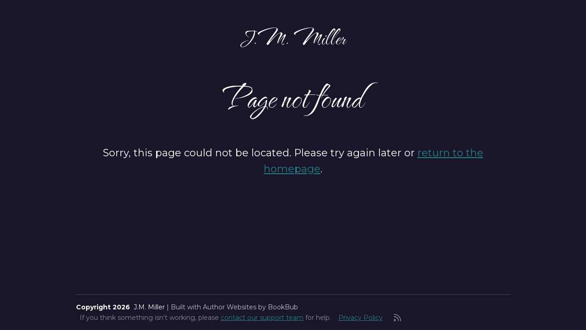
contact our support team (262, 318)
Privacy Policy (360, 318)
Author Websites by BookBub (250, 307)
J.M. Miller (293, 37)
